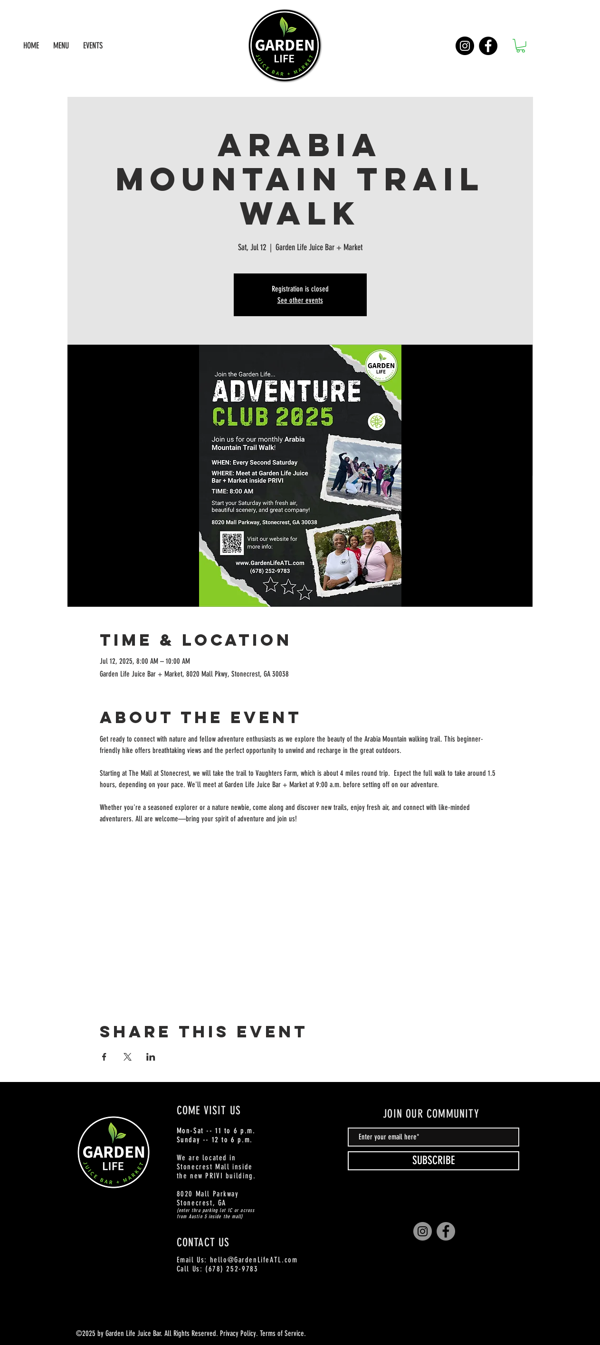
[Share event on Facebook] (104, 1057)
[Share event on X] (127, 1057)
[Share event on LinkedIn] (150, 1057)
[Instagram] (465, 46)
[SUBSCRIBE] (433, 1160)
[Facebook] (488, 46)
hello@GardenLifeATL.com (254, 1259)
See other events (300, 300)
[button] (521, 46)
